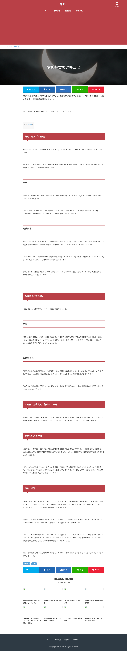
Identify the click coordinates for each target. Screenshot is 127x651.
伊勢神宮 (57, 11)
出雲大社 (68, 11)
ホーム (46, 11)
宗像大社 (79, 11)
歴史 (35, 563)
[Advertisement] (63, 29)
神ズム (64, 4)
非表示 (30, 124)
